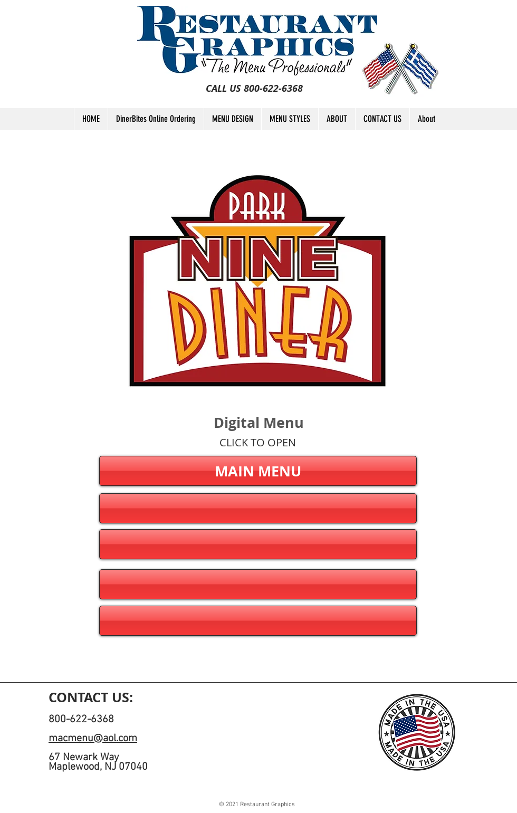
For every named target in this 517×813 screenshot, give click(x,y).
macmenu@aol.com (93, 738)
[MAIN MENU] (258, 471)
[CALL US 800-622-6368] (254, 88)
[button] (258, 508)
